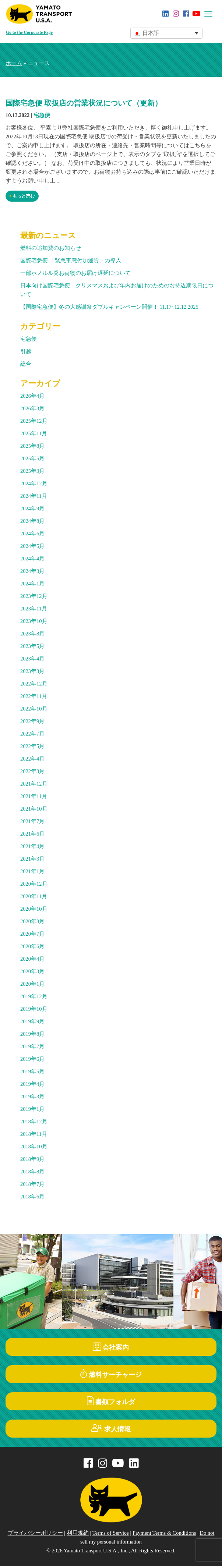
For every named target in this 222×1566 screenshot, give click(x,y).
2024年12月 (33, 483)
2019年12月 (33, 996)
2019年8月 (32, 1034)
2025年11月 (33, 433)
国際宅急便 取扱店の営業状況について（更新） (84, 103)
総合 (25, 364)
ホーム (14, 63)
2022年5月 (32, 746)
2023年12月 (33, 596)
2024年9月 (32, 508)
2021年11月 (33, 796)
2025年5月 (32, 458)
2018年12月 (33, 1121)
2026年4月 (32, 396)
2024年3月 (32, 571)
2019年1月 (32, 1109)
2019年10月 (33, 1009)
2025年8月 (32, 446)
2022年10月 (33, 709)
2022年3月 (32, 771)
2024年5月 (32, 546)
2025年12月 (33, 421)
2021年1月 (32, 871)
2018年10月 (33, 1146)
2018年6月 (32, 1197)
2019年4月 (32, 1084)
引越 (25, 351)
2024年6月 (32, 533)
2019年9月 (32, 1021)
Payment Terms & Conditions (164, 1533)
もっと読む (22, 196)
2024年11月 (33, 496)
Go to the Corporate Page (29, 32)
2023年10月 (33, 621)
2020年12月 (33, 884)
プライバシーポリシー (35, 1533)
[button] (166, 33)
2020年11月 (33, 896)
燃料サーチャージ (111, 1373)
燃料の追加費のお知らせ (50, 248)
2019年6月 (32, 1059)
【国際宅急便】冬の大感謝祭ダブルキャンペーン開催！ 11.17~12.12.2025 (109, 307)
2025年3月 (32, 471)
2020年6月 (32, 946)
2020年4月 (32, 959)
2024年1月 (32, 584)
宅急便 (42, 115)
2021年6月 (32, 834)
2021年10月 (33, 809)
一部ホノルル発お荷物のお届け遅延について (75, 273)
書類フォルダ (111, 1401)
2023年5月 (32, 646)
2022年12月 (33, 684)
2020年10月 (33, 909)
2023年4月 (32, 659)
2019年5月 (32, 1071)
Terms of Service (110, 1533)
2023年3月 (32, 671)
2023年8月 (32, 634)
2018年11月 (33, 1134)
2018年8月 (32, 1171)
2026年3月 (32, 408)
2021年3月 (32, 859)
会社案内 (111, 1346)
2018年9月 (32, 1159)
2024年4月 (32, 558)
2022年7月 (32, 734)
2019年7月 (32, 1046)
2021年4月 (32, 846)
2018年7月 (32, 1184)
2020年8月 (32, 921)
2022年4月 (32, 759)
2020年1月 (32, 984)
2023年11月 (33, 609)
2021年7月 (32, 821)
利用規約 (78, 1533)
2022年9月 (32, 721)
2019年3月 (32, 1096)
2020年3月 (32, 971)
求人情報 (111, 1428)
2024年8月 (32, 521)
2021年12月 (33, 784)
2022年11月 (33, 696)
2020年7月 (32, 934)
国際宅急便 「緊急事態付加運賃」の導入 (70, 260)
